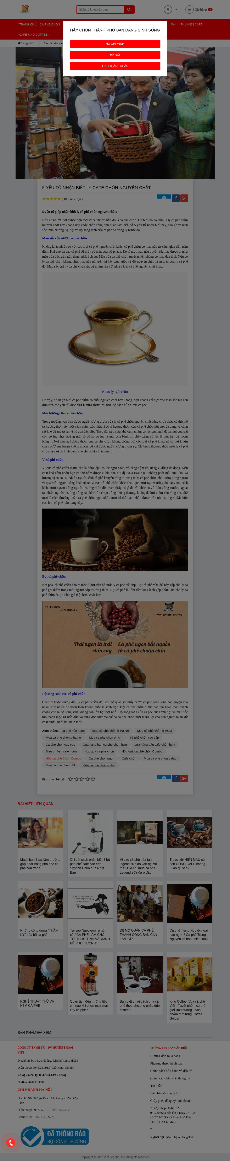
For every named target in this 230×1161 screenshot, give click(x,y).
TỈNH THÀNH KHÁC (115, 66)
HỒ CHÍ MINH (115, 43)
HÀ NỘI (115, 54)
